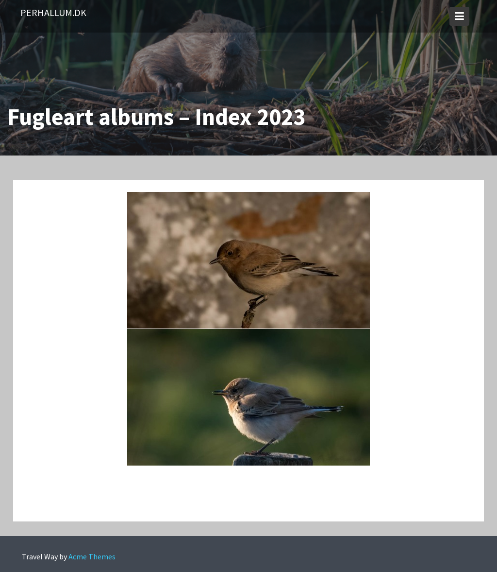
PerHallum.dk (53, 12)
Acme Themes (92, 556)
